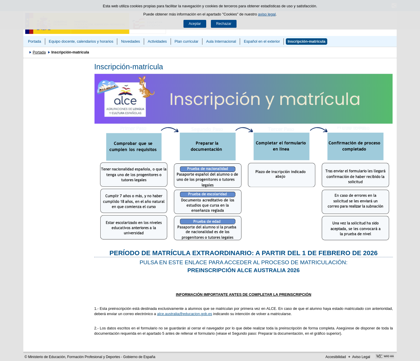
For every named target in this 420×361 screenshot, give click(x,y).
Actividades (157, 41)
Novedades (130, 41)
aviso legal (267, 14)
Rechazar (223, 24)
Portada (34, 41)
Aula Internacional (221, 41)
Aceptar (195, 24)
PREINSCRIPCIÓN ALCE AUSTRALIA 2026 (244, 270)
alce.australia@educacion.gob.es (184, 314)
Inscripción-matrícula (306, 41)
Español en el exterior (262, 41)
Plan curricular (187, 41)
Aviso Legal (361, 357)
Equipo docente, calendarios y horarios (81, 41)
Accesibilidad (336, 357)
